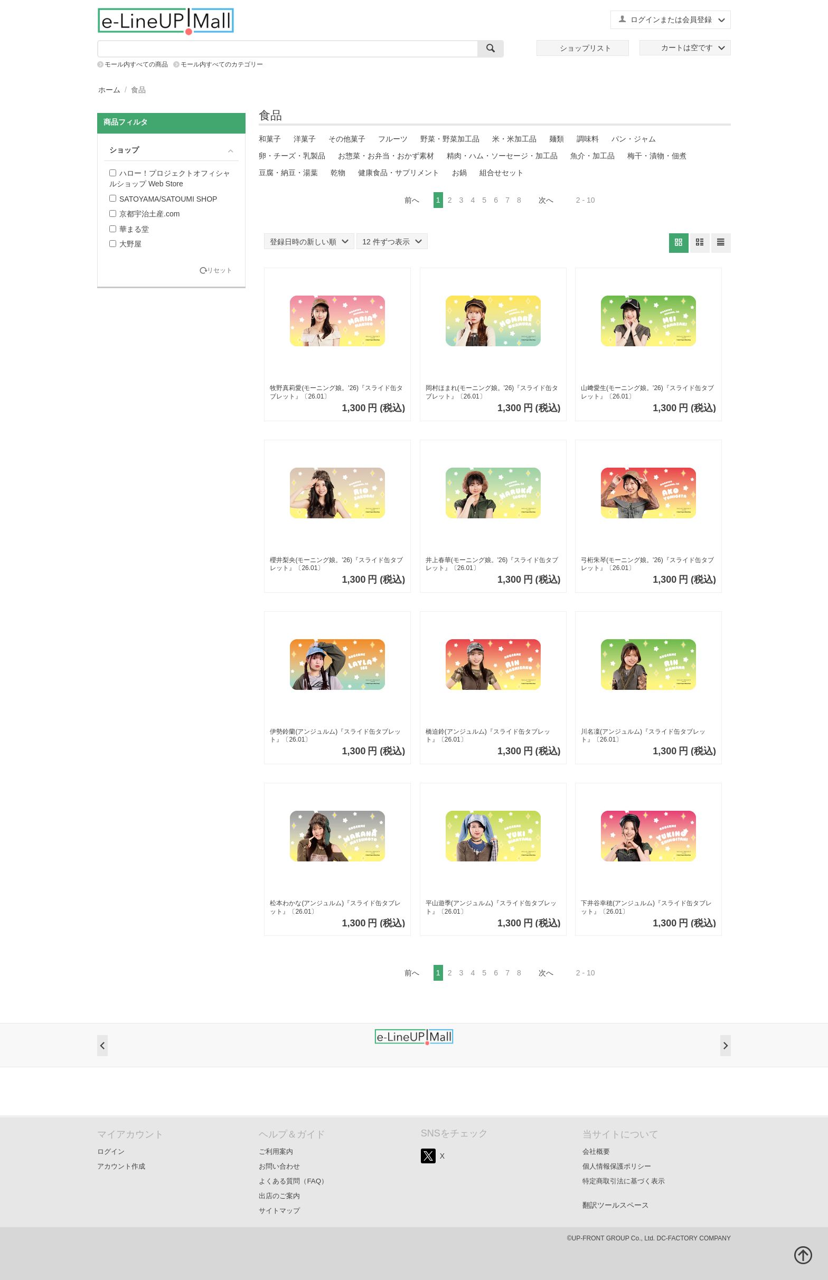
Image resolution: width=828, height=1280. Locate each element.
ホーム (109, 90)
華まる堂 (129, 229)
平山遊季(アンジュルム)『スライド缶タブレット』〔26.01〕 (491, 907)
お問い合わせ (279, 1166)
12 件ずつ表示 (391, 242)
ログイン (111, 1151)
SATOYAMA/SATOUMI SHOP (163, 199)
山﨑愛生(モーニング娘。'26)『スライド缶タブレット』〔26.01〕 (647, 392)
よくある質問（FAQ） (293, 1181)
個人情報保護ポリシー (616, 1166)
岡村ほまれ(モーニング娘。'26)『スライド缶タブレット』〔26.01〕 (492, 392)
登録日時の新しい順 (309, 242)
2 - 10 (585, 200)
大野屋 (125, 244)
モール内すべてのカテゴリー (222, 64)
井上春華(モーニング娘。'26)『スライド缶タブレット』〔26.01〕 (492, 564)
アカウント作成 (121, 1166)
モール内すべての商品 (136, 64)
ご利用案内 (276, 1151)
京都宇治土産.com (144, 214)
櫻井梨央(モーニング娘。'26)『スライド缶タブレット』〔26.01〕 (336, 564)
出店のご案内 (279, 1196)
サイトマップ (279, 1211)
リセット (219, 270)
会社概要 (596, 1151)
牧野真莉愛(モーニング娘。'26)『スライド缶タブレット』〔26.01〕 (336, 392)
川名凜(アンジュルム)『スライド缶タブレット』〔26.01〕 (643, 736)
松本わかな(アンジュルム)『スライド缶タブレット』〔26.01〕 (335, 907)
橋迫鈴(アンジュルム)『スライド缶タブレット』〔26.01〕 (488, 736)
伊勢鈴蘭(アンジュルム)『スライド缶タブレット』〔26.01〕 (335, 736)
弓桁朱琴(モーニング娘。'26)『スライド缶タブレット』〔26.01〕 (647, 564)
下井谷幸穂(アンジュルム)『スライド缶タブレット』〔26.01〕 (646, 907)
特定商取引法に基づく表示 (623, 1181)
